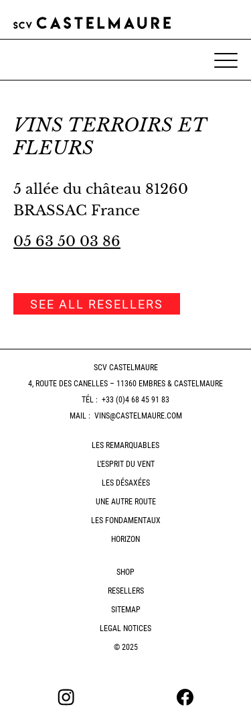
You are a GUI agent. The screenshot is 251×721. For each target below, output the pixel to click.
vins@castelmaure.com (138, 416)
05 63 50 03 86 (66, 241)
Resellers (126, 591)
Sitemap (126, 609)
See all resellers (96, 304)
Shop (125, 572)
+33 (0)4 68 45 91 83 (135, 399)
